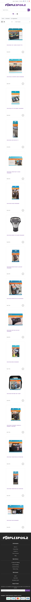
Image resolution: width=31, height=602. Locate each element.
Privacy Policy (15, 549)
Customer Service (15, 566)
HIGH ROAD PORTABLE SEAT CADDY (14, 393)
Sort (12, 21)
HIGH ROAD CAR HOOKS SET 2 (12, 140)
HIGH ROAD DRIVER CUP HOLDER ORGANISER (15, 235)
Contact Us (15, 551)
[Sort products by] (22, 22)
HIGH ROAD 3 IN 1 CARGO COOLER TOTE (14, 45)
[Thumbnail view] (2, 22)
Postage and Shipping (15, 562)
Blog (15, 555)
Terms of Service (15, 553)
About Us (15, 546)
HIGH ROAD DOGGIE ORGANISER (13, 203)
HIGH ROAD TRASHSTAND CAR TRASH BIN (15, 457)
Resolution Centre (15, 580)
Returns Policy (15, 568)
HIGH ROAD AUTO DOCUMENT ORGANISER (15, 108)
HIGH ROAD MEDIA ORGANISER (13, 361)
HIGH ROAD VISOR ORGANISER (13, 520)
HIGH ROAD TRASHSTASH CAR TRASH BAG (15, 488)
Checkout (21, 1)
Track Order (15, 578)
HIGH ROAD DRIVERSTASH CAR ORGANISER (15, 298)
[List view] (4, 22)
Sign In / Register (15, 1)
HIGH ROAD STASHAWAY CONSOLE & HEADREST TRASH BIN (14, 426)
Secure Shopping (15, 564)
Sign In (15, 575)
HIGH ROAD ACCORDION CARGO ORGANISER (15, 76)
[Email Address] (13, 590)
